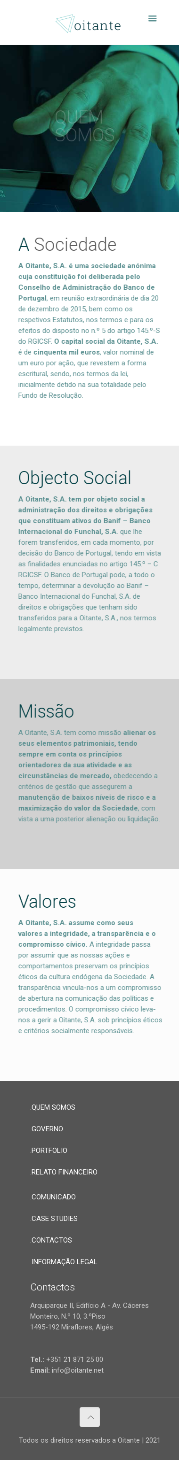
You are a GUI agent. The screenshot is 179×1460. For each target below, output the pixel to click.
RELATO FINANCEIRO (65, 1172)
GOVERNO (47, 1129)
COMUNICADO (54, 1197)
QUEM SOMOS (53, 1107)
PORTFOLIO (49, 1150)
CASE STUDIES (55, 1218)
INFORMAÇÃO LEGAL (65, 1262)
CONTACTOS (52, 1240)
